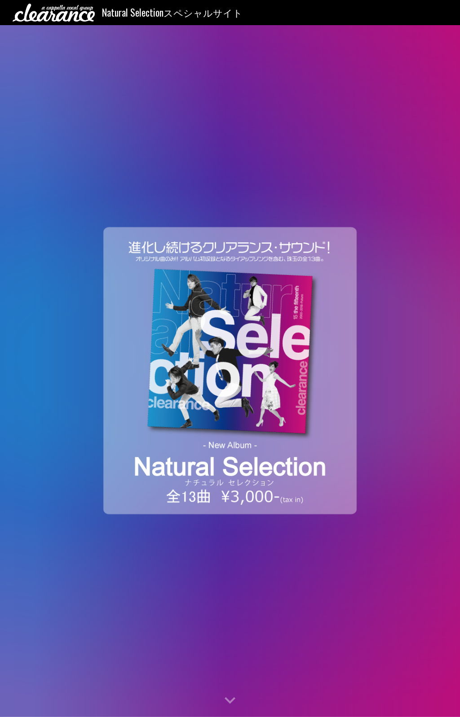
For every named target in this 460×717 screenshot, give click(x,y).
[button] (230, 701)
